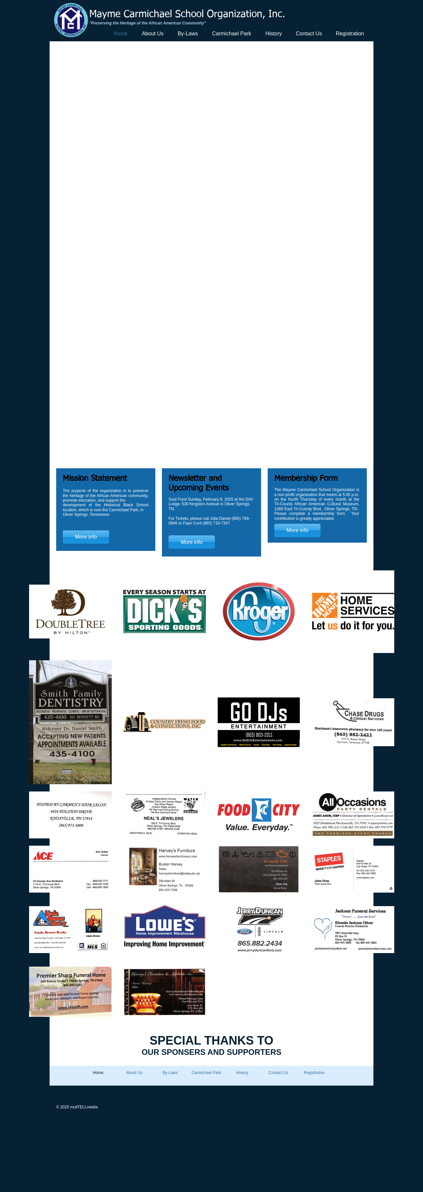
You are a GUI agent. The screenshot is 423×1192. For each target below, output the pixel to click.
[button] (211, 255)
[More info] (86, 537)
